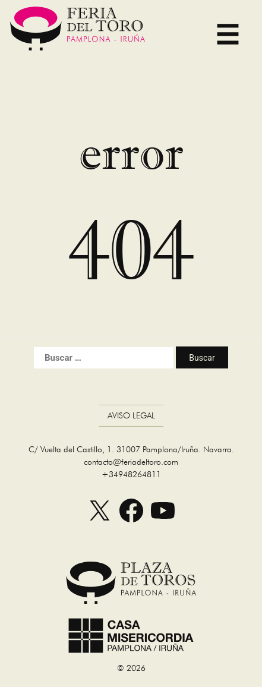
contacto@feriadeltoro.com (131, 462)
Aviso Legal (131, 415)
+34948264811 (131, 474)
